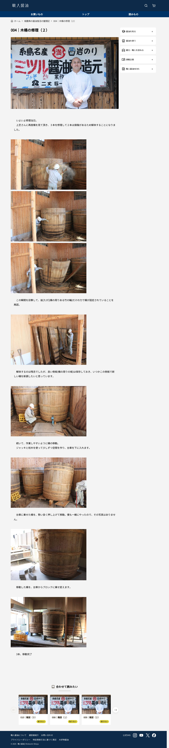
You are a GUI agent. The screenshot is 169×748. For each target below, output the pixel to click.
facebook (154, 735)
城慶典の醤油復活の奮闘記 (37, 21)
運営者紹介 (34, 735)
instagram (135, 735)
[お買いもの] (154, 5)
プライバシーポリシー (20, 739)
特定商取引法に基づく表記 (44, 739)
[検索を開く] (146, 5)
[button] (116, 710)
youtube (141, 735)
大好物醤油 (64, 739)
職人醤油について (18, 735)
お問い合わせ (47, 735)
